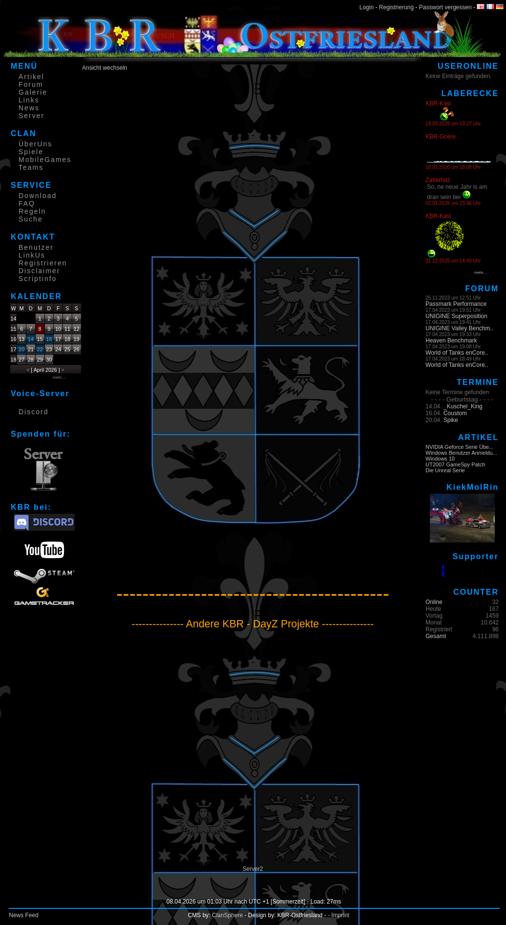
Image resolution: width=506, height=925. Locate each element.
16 (49, 339)
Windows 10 (440, 459)
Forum (31, 84)
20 (21, 349)
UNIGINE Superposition (456, 316)
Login (367, 7)
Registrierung (396, 7)
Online (434, 602)
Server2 (253, 868)
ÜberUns (35, 144)
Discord (33, 412)
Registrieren (43, 263)
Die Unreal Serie (445, 470)
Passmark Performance (455, 304)
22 (40, 349)
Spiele (31, 152)
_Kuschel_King (463, 406)
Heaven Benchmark (451, 340)
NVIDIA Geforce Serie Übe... (459, 447)
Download (38, 196)
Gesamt (435, 636)
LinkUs (32, 255)
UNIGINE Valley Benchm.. (459, 328)
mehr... (480, 272)
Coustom (455, 413)
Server (31, 116)
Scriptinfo (38, 278)
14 (31, 339)
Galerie (33, 92)
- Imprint (338, 915)
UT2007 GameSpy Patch (455, 464)
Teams (31, 167)
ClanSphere (227, 915)
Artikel (31, 76)
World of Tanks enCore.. (456, 352)
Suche (31, 219)
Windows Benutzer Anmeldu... (461, 453)
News (29, 108)
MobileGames (45, 159)
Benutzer (36, 247)
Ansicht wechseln (104, 67)
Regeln (32, 211)
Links (29, 100)
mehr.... (59, 377)
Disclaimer (39, 271)
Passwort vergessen (445, 7)
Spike (451, 420)
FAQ (27, 203)
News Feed (24, 915)
